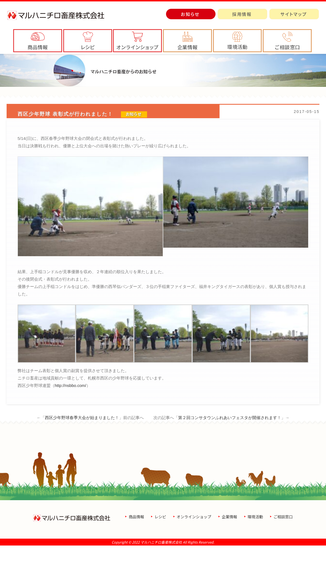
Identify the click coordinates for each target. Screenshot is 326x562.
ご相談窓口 (283, 533)
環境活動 (255, 533)
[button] (187, 40)
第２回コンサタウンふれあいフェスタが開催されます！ (229, 434)
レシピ (160, 533)
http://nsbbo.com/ (70, 402)
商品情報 (136, 533)
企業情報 (229, 533)
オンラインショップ (194, 533)
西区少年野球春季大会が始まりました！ (82, 434)
